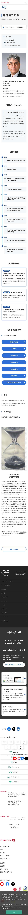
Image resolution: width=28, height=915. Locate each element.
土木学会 (14, 349)
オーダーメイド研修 (5, 585)
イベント (3, 605)
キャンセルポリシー (5, 621)
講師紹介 (12, 27)
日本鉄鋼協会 (14, 369)
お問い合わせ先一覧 (13, 805)
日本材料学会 (14, 362)
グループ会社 (11, 803)
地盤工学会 (14, 376)
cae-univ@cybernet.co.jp (14, 651)
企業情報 (10, 801)
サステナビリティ (12, 796)
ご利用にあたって (7, 908)
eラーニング (4, 601)
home (6, 27)
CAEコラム (3, 609)
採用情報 (18, 801)
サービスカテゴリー (13, 793)
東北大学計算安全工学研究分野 (9, 417)
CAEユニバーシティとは (6, 581)
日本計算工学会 (14, 342)
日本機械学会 (14, 355)
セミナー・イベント (20, 795)
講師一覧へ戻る (14, 549)
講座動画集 (4, 613)
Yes (14, 912)
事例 (22, 793)
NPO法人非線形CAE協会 (14, 382)
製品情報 (10, 795)
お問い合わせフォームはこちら (14, 665)
